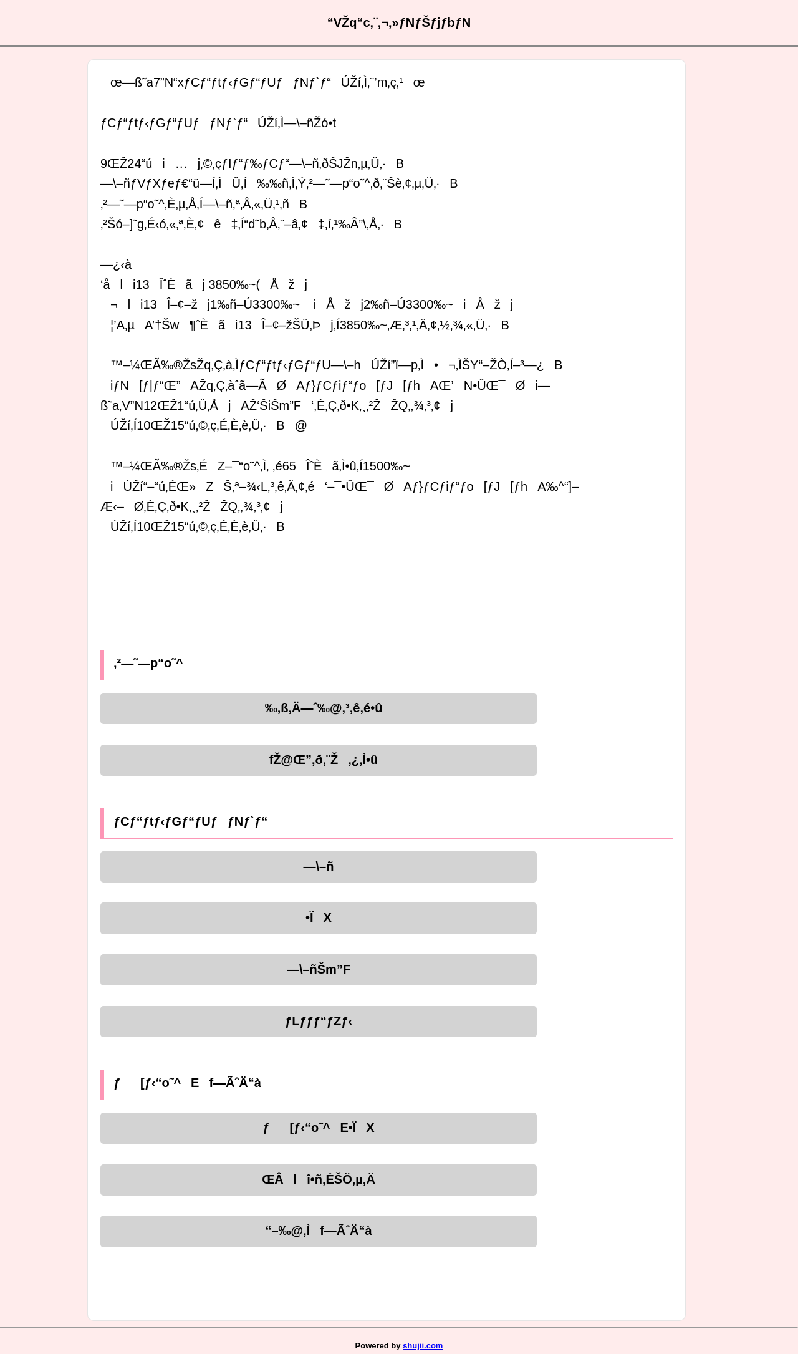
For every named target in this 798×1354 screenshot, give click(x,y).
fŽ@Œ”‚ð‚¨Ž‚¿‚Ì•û (318, 759)
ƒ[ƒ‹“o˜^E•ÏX (318, 1127)
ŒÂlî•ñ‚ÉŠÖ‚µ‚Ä (318, 1179)
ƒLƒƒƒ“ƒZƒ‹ (318, 1021)
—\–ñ (319, 866)
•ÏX (318, 917)
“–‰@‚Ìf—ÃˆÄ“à (318, 1230)
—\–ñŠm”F (318, 969)
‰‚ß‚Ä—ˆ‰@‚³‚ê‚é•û (319, 708)
